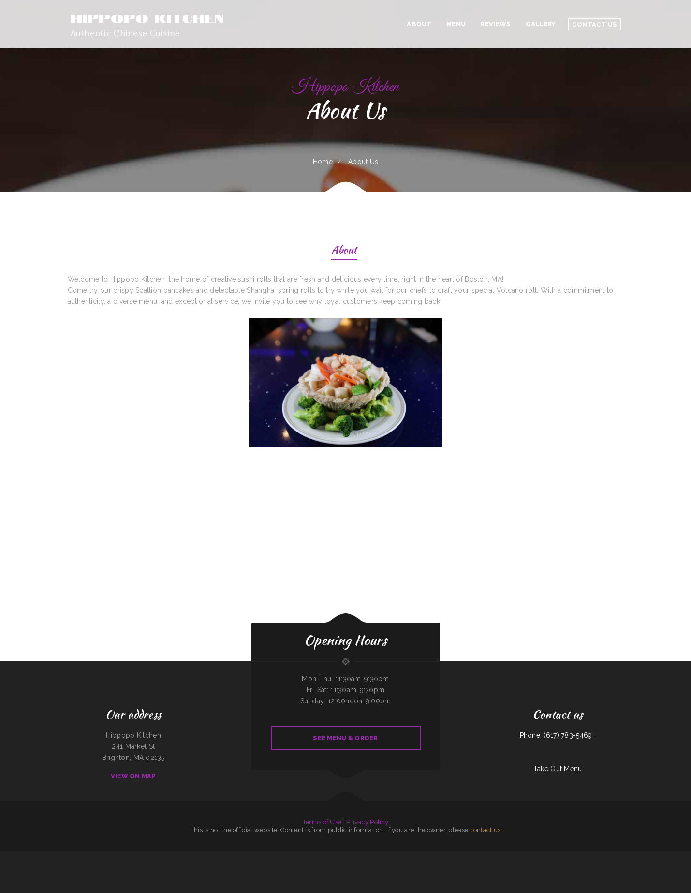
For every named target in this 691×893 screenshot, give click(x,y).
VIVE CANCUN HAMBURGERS (680, 856)
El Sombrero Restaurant (157, 856)
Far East (282, 867)
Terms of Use (322, 822)
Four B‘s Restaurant (120, 856)
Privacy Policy (367, 822)
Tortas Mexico (594, 856)
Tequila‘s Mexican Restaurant (88, 856)
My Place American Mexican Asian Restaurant (13, 856)
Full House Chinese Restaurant (418, 856)
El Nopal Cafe (59, 856)
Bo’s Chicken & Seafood (72, 856)
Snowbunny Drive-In (665, 856)
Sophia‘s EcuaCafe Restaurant (345, 867)
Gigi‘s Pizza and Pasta (401, 856)
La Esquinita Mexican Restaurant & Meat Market (301, 856)
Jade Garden (131, 856)
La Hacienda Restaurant (561, 856)
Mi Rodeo (293, 867)
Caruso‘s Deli (235, 856)
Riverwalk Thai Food (624, 856)
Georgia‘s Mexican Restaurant (544, 856)
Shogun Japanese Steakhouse (526, 856)
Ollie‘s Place (644, 856)
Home (323, 161)
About (344, 251)
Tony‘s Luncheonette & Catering (356, 856)
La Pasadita (635, 856)
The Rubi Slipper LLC (272, 867)
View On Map (133, 776)
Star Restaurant (224, 856)
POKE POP (466, 856)
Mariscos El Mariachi (142, 856)
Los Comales (341, 856)
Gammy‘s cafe (40, 856)
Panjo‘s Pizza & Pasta (304, 867)
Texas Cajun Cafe (406, 867)
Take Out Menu (557, 769)
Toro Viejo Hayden (455, 856)
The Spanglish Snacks (380, 867)
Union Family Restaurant (105, 856)
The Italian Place (418, 867)
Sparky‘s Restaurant (258, 856)
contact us (485, 829)
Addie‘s (370, 867)
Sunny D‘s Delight (246, 856)
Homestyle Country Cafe (491, 856)
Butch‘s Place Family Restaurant (275, 856)
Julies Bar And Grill (393, 867)
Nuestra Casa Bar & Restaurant (438, 856)
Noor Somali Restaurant (189, 856)
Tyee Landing (49, 856)
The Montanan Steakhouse (173, 856)
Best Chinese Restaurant (328, 867)
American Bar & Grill (361, 867)
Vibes (288, 867)
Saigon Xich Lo (316, 867)
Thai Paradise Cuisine (476, 856)
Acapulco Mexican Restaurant (608, 856)
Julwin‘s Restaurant (372, 856)
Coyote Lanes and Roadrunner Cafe (208, 856)
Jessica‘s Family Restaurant (508, 856)
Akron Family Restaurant (387, 856)
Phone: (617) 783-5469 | (558, 735)
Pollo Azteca (653, 856)
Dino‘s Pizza (31, 856)
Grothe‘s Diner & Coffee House (579, 856)
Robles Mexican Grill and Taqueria (326, 856)
